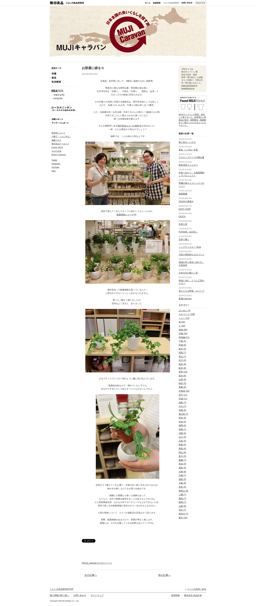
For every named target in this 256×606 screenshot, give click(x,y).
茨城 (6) (182, 345)
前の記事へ (164, 575)
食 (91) (182, 322)
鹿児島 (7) (183, 414)
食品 (63, 78)
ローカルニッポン (63, 108)
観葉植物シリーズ (125, 214)
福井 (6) (182, 364)
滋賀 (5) (182, 479)
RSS (54, 171)
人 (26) (182, 326)
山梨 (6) (182, 506)
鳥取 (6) (182, 448)
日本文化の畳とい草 (188, 273)
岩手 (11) (183, 395)
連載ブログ (56, 140)
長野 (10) (183, 372)
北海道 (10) (184, 391)
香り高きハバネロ (187, 142)
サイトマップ (97, 595)
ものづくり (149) (187, 314)
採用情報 (175, 595)
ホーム (147, 3)
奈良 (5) (182, 487)
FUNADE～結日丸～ (188, 232)
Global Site (200, 3)
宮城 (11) (183, 398)
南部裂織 (183, 194)
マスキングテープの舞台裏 (191, 157)
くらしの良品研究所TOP (61, 589)
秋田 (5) (182, 383)
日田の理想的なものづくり (191, 254)
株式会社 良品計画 (193, 595)
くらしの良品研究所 (171, 3)
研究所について (58, 133)
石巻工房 (183, 224)
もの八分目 (56, 151)
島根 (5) (182, 444)
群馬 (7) (182, 352)
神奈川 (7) (183, 514)
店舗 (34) (183, 333)
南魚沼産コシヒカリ (188, 165)
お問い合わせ (187, 3)
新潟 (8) (182, 376)
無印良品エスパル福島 (128, 126)
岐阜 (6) (182, 368)
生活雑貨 (63, 82)
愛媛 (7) (182, 460)
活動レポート (63, 119)
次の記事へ (90, 575)
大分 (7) (182, 406)
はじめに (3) (184, 310)
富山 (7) (182, 356)
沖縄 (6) (182, 433)
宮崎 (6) (182, 410)
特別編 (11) (184, 337)
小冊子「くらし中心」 (61, 136)
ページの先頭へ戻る (196, 589)
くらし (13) (184, 318)
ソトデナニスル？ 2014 (190, 247)
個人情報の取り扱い (59, 595)
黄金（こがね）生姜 (188, 150)
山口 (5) (182, 437)
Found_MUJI (57, 147)
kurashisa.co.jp (187, 88)
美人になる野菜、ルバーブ (191, 291)
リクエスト (63, 98)
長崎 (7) (182, 429)
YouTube (55, 167)
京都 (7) (182, 475)
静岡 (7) (182, 502)
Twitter (54, 160)
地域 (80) (183, 329)
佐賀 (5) (182, 422)
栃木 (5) (182, 349)
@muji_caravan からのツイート (97, 563)
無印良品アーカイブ (60, 144)
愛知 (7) (182, 498)
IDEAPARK (63, 91)
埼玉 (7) (182, 510)
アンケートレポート (63, 123)
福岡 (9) (182, 425)
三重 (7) (182, 494)
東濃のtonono (185, 298)
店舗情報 (157, 3)
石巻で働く (184, 239)
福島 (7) (182, 402)
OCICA (182, 216)
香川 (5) (182, 456)
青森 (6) (182, 387)
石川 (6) (182, 360)
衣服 (63, 73)
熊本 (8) (182, 418)
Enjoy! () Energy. (59, 154)
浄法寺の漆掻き (186, 201)
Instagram (56, 164)
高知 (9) (182, 464)
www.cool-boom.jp (189, 85)
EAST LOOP (185, 209)
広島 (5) (182, 441)
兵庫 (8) (182, 471)
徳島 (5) (182, 468)
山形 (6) (182, 379)
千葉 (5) (182, 341)
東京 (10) (183, 517)
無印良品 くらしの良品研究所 (67, 3)
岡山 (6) (182, 452)
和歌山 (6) (183, 491)
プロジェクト (63, 95)
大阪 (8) (182, 483)
